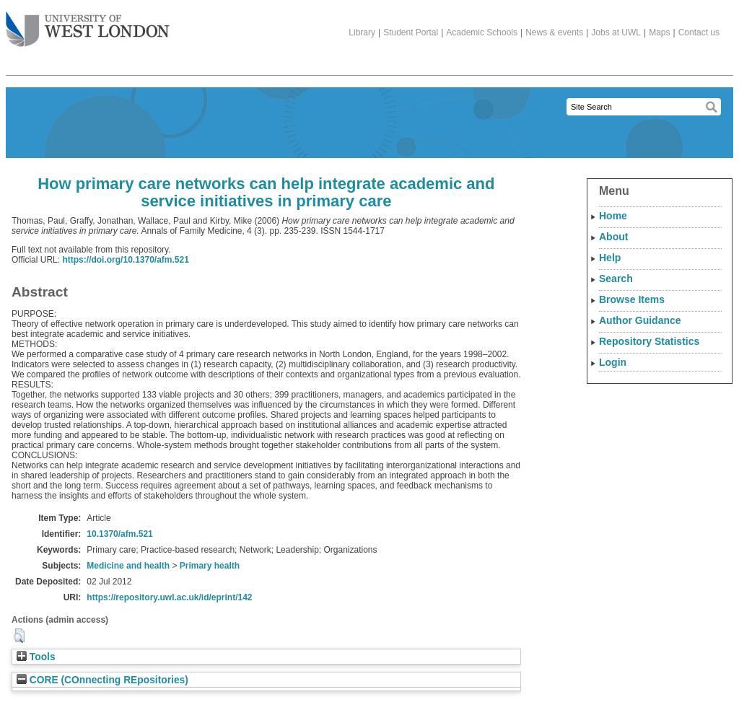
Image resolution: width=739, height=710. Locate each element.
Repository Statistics (649, 341)
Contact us (699, 32)
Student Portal (410, 32)
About (613, 236)
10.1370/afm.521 (119, 534)
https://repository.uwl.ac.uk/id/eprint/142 (169, 597)
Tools (36, 657)
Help (610, 257)
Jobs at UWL (616, 32)
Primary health (210, 566)
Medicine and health (128, 566)
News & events (554, 32)
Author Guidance (640, 320)
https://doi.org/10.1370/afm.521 (125, 260)
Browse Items (632, 299)
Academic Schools (481, 32)
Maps (659, 32)
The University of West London (88, 24)
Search (616, 278)
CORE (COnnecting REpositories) (102, 680)
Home (613, 216)
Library (362, 32)
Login (612, 362)
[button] (19, 635)
